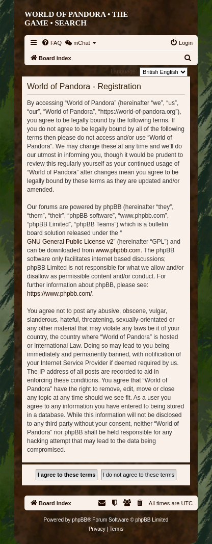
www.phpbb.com (118, 250)
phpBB (79, 520)
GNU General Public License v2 (70, 241)
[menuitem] (51, 43)
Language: (124, 71)
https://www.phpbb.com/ (59, 293)
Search (71, 23)
